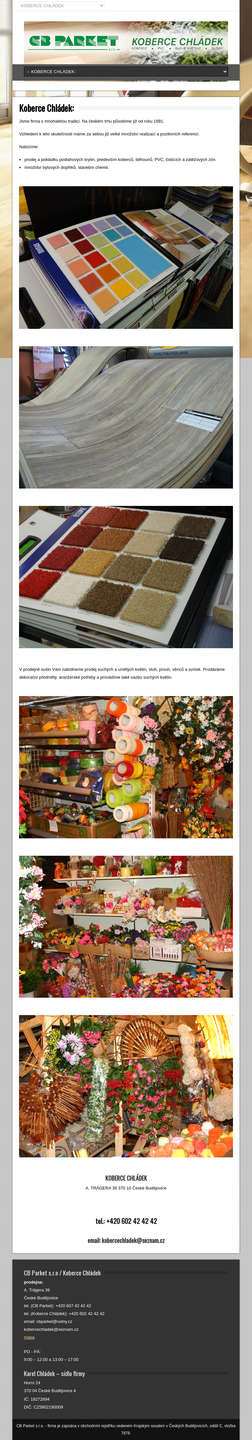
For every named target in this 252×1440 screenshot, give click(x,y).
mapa (29, 1337)
